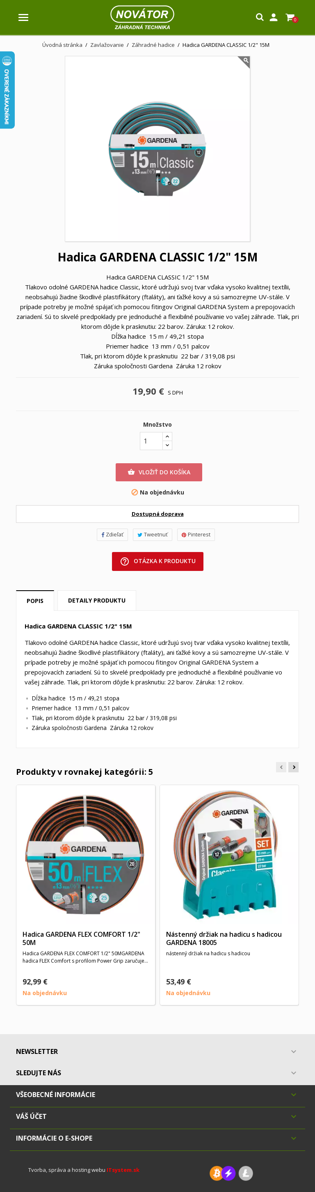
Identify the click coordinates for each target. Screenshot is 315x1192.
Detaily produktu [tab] (97, 600)
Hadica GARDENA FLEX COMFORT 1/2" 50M (81, 938)
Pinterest (196, 534)
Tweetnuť (152, 534)
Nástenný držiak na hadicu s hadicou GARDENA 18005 (224, 938)
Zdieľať (112, 534)
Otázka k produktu (158, 561)
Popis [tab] (35, 601)
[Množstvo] (151, 441)
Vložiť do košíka (159, 472)
